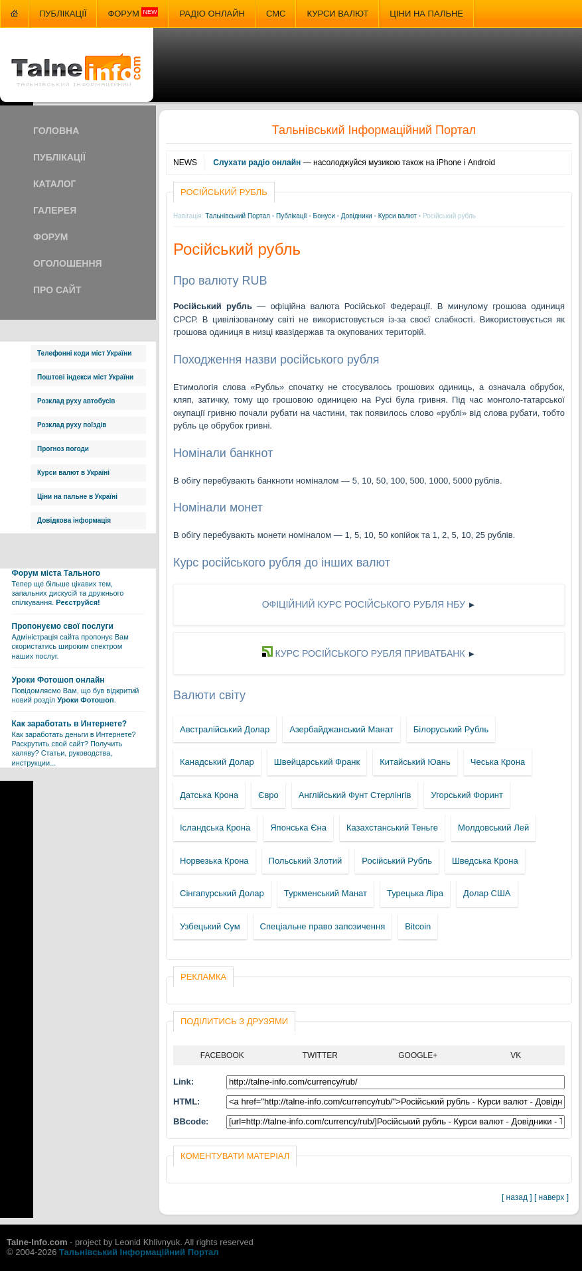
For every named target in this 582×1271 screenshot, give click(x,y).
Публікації (62, 14)
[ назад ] (517, 1197)
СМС (275, 14)
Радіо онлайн (211, 14)
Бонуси (324, 216)
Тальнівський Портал (237, 216)
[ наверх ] (551, 1197)
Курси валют (337, 14)
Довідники (356, 216)
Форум (133, 13)
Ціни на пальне (426, 14)
